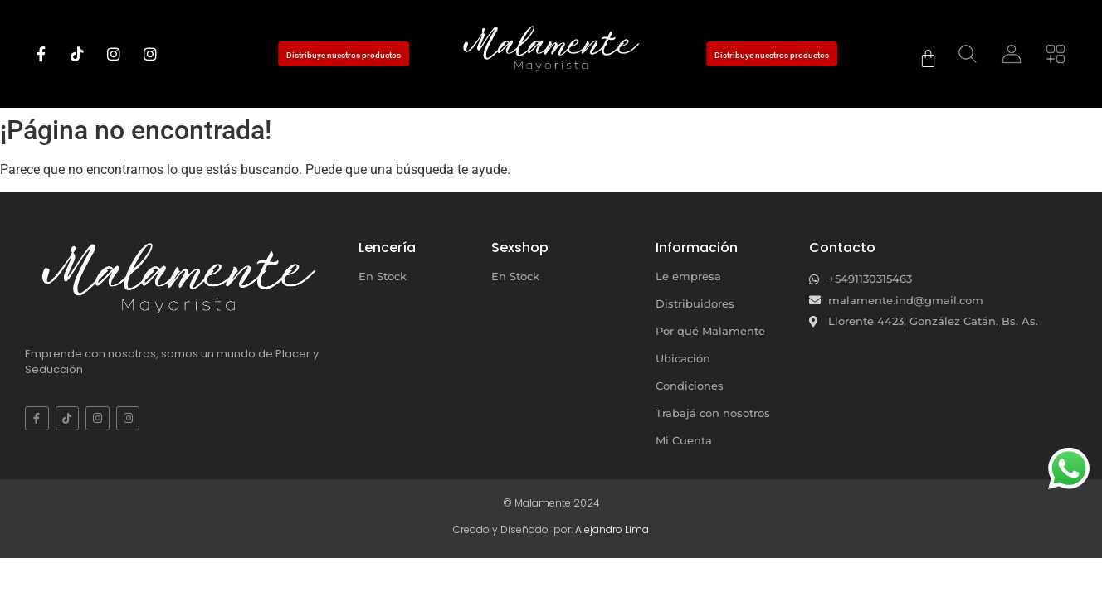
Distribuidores (695, 303)
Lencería (387, 247)
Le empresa (688, 276)
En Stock (382, 276)
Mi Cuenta (684, 440)
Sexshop (520, 247)
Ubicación (683, 358)
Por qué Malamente (710, 330)
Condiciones (690, 385)
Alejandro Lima (612, 529)
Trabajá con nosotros (713, 413)
